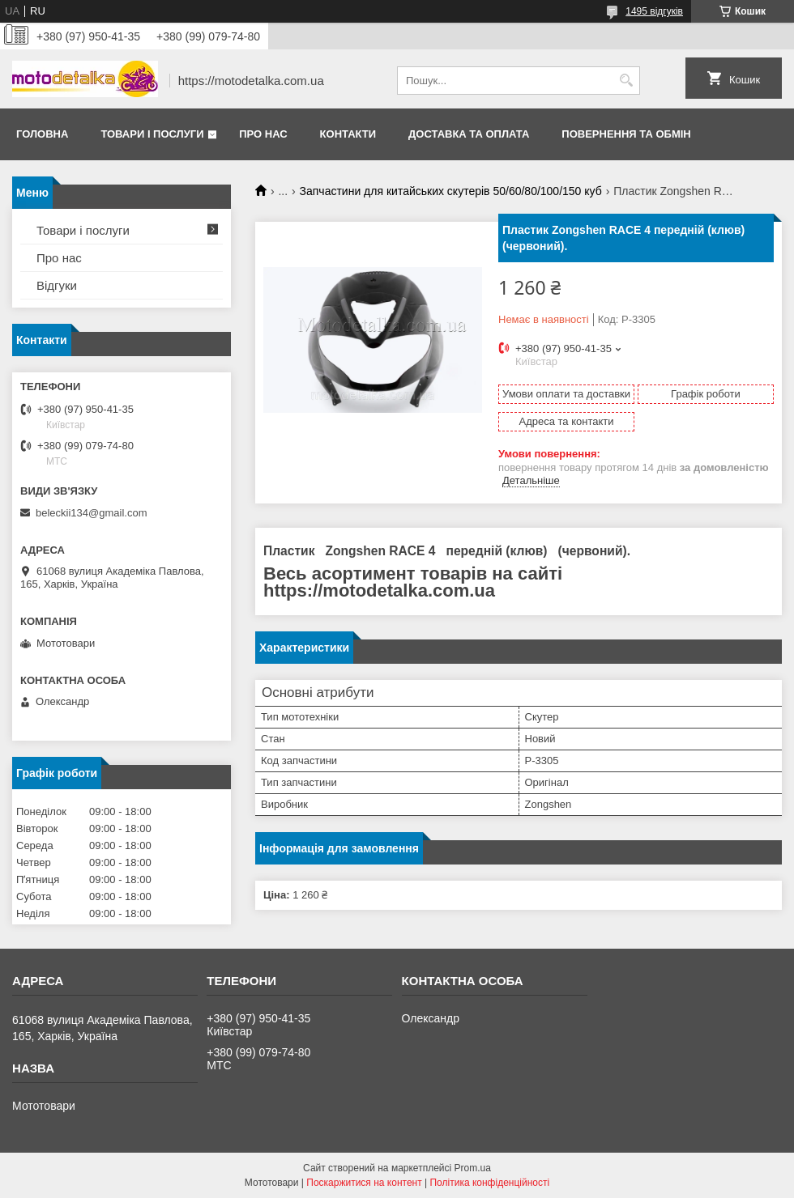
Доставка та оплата (468, 134)
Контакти (348, 134)
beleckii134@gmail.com (91, 513)
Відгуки (56, 285)
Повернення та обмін (625, 134)
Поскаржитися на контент (363, 1182)
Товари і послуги (151, 134)
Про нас (263, 134)
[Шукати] (626, 80)
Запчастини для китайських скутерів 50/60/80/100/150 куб (451, 191)
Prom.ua (473, 1168)
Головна (42, 134)
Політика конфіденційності (489, 1182)
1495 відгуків (654, 11)
